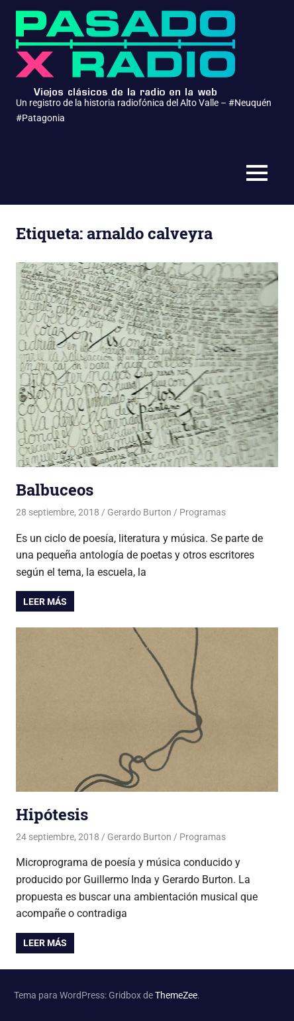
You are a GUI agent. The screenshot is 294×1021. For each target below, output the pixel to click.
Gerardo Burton (139, 512)
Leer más (45, 601)
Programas (202, 512)
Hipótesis (52, 814)
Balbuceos (54, 489)
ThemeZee (176, 995)
